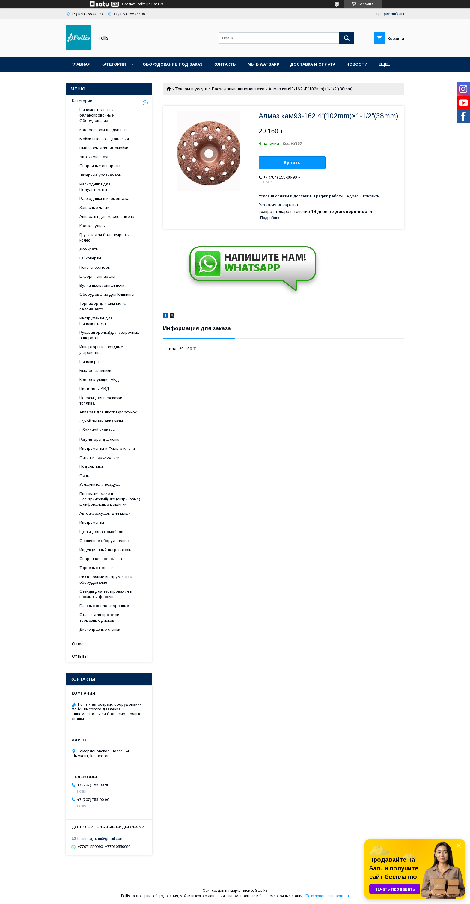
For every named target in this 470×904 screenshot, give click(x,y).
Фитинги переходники (99, 457)
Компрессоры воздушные (103, 130)
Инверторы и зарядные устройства (101, 349)
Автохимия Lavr (94, 157)
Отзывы (80, 656)
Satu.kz (261, 890)
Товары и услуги (191, 89)
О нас (77, 644)
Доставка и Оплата (312, 64)
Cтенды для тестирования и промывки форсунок (105, 594)
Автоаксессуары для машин (106, 513)
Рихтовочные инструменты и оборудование (105, 580)
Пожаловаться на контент (327, 896)
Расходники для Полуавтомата (94, 187)
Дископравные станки (99, 629)
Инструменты (91, 522)
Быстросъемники (95, 370)
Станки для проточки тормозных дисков (99, 617)
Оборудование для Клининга (106, 294)
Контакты (225, 64)
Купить (292, 162)
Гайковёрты (90, 258)
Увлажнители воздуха (99, 484)
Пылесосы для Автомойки (103, 148)
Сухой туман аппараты (101, 421)
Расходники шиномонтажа (238, 89)
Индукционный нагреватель (105, 549)
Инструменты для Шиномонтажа (95, 321)
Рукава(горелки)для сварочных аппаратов (109, 335)
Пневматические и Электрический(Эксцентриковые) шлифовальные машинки (109, 499)
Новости (356, 64)
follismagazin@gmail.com (100, 838)
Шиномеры (89, 361)
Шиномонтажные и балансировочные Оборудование (96, 115)
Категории (113, 64)
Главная (81, 64)
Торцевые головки (96, 567)
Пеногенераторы (95, 267)
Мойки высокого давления (104, 139)
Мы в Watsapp (263, 64)
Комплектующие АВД (99, 379)
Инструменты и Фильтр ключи (107, 448)
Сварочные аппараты (99, 166)
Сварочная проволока (100, 558)
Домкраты (89, 249)
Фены (84, 475)
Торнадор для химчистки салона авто (103, 306)
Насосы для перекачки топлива (100, 400)
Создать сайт (133, 4)
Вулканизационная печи (101, 285)
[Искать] (346, 38)
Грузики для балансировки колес (104, 237)
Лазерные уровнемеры (100, 175)
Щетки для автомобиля (101, 531)
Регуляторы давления (99, 439)
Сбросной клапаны (97, 430)
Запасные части (94, 207)
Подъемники (91, 466)
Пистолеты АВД (94, 388)
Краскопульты (92, 226)
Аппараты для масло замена (106, 216)
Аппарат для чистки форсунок (108, 412)
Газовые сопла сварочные (104, 605)
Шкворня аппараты (97, 276)
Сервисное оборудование (104, 540)
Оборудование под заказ (173, 64)
